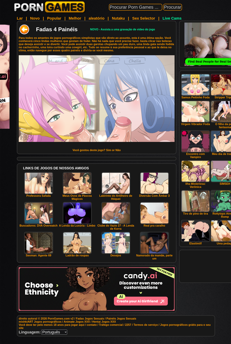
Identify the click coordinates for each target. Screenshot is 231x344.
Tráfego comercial (111, 324)
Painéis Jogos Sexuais (121, 318)
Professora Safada (38, 194)
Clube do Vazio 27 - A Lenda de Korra (115, 226)
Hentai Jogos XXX (104, 321)
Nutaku (118, 18)
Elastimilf (195, 242)
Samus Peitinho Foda (195, 96)
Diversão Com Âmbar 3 (154, 194)
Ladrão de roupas (77, 254)
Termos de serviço (146, 324)
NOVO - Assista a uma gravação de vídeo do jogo (122, 29)
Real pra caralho (154, 224)
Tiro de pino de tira (195, 212)
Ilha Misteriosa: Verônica (195, 184)
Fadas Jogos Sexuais (90, 318)
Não (118, 150)
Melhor (75, 18)
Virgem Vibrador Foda (195, 123)
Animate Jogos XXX (77, 321)
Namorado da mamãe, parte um (154, 256)
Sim (108, 150)
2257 (128, 324)
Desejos (115, 254)
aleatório (97, 18)
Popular (54, 18)
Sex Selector (143, 18)
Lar (20, 18)
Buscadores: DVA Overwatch (39, 224)
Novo (35, 18)
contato (92, 324)
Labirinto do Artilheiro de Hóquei (115, 196)
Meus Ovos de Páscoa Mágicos (77, 196)
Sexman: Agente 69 (38, 254)
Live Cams (172, 18)
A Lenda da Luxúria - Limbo (77, 224)
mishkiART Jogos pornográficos (40, 321)
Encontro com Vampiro (195, 154)
